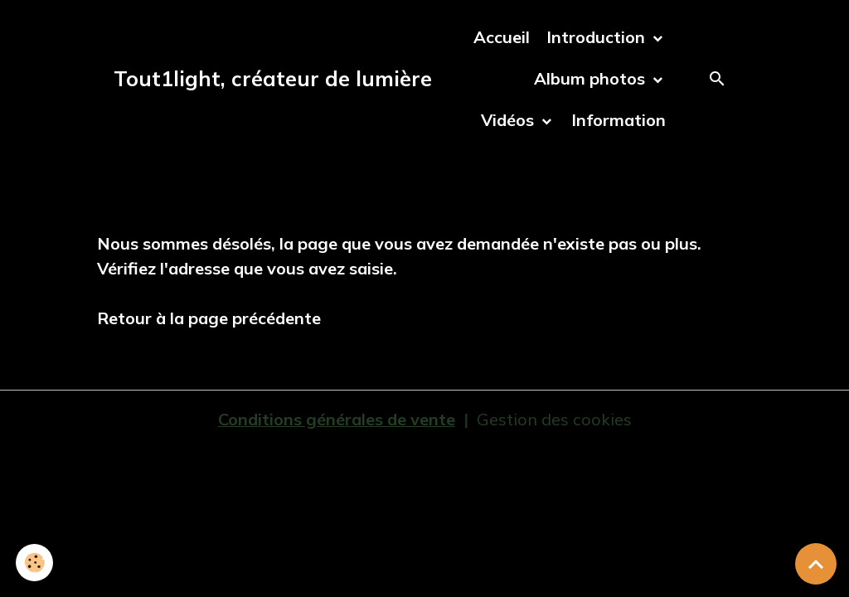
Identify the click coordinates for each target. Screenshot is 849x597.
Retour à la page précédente (209, 318)
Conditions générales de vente (336, 419)
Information (618, 119)
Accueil (501, 37)
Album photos (591, 78)
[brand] (273, 79)
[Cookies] (35, 562)
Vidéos (509, 119)
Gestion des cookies (554, 419)
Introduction (597, 37)
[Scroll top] (816, 564)
